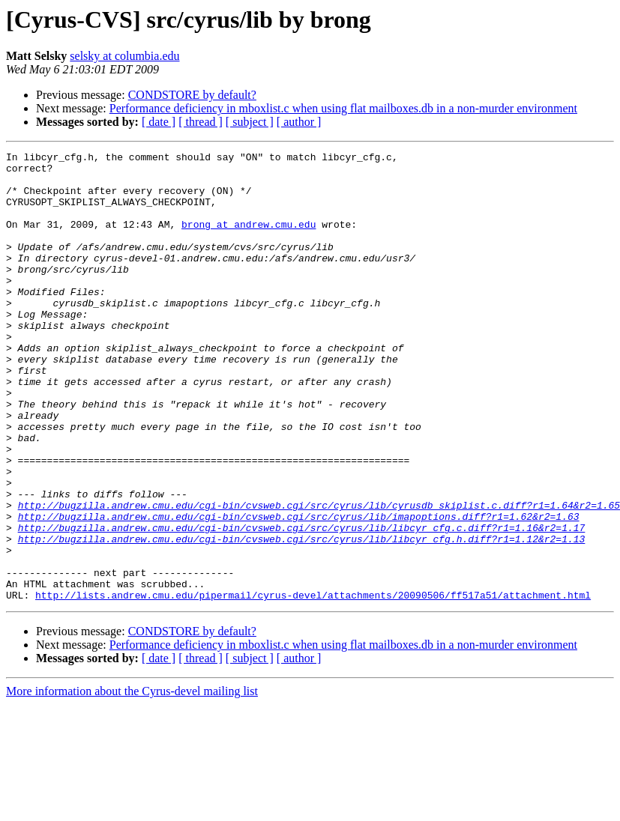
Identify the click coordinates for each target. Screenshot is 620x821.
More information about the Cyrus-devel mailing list (132, 781)
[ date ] (158, 121)
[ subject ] (250, 121)
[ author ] (299, 121)
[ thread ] (200, 121)
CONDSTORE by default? (192, 94)
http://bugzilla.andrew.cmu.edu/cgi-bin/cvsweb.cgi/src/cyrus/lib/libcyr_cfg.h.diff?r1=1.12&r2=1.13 (302, 617)
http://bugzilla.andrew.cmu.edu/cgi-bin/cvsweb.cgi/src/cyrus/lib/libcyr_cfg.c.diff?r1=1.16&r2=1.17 (302, 604)
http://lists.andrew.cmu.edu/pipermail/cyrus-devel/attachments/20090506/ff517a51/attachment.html (313, 684)
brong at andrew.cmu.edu (248, 239)
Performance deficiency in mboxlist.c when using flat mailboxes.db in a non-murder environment (343, 108)
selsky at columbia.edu (124, 55)
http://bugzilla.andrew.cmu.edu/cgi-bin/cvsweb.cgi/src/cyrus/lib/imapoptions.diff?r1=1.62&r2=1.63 (299, 590)
